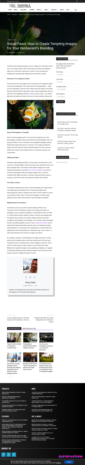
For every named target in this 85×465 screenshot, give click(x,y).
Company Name (61, 86)
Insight (14, 39)
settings (58, 463)
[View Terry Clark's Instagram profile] (34, 277)
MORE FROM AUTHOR (29, 328)
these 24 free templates (35, 170)
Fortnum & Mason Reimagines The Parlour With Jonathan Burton (42, 410)
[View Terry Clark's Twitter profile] (26, 277)
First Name (59, 72)
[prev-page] (8, 377)
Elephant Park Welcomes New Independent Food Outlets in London (44, 320)
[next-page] (11, 377)
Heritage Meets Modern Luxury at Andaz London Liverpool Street (15, 432)
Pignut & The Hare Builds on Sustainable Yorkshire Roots (14, 346)
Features (14, 14)
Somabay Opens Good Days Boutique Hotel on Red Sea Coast (13, 410)
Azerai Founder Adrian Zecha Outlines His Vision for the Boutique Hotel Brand (15, 436)
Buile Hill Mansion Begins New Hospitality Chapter (11, 397)
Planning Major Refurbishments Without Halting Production (30, 346)
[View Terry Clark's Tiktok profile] (30, 277)
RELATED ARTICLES (14, 328)
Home (8, 14)
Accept (69, 462)
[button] (76, 10)
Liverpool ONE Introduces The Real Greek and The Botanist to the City (18, 319)
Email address (60, 94)
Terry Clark (12, 52)
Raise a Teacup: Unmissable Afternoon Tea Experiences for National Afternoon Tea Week (14, 441)
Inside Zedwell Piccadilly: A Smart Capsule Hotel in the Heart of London (44, 425)
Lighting (31, 94)
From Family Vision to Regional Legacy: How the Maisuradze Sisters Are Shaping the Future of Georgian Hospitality (46, 367)
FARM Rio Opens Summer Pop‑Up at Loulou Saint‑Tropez (42, 433)
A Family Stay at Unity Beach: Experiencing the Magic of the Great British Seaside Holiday (43, 438)
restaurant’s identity (41, 223)
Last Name (59, 79)
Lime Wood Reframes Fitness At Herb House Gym (43, 397)
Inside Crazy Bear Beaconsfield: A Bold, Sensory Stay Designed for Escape (44, 420)
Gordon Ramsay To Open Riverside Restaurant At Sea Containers (42, 401)
